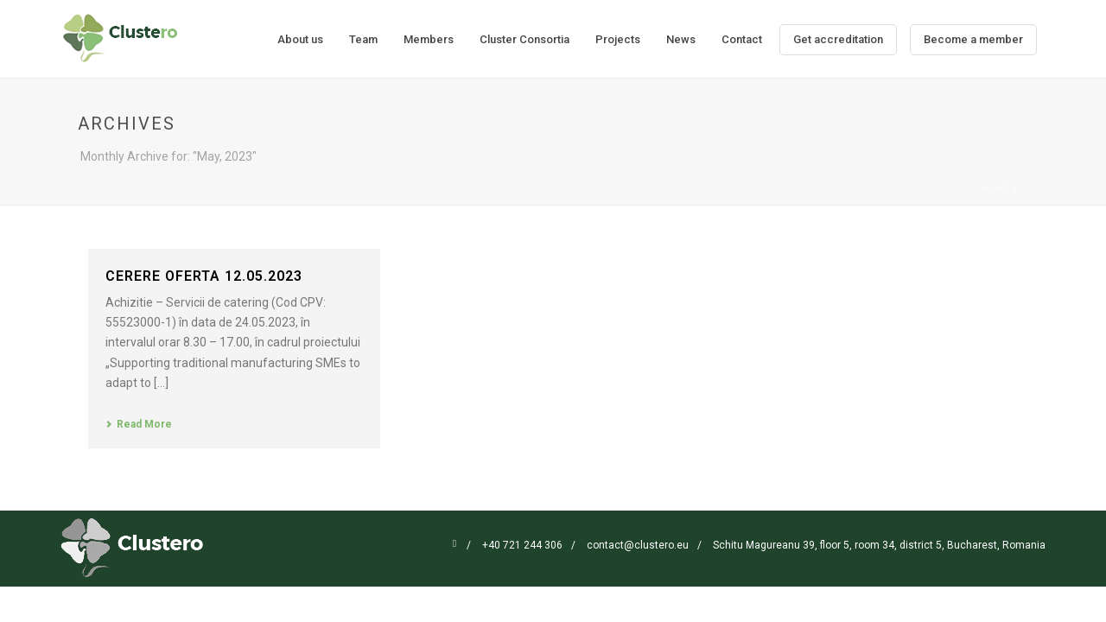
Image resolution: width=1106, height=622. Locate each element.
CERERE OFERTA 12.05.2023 (203, 276)
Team (363, 39)
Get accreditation (838, 39)
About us (300, 39)
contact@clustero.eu (638, 545)
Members (429, 39)
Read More (138, 424)
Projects (617, 39)
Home (996, 189)
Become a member (973, 39)
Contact (741, 39)
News (681, 39)
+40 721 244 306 (522, 545)
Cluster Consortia (524, 39)
